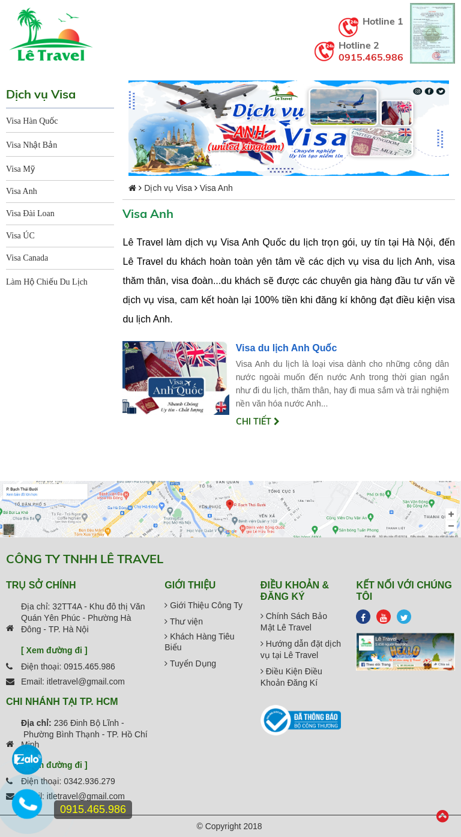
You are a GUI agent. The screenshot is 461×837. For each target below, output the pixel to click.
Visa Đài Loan (30, 213)
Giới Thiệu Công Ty (203, 605)
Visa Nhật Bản (31, 145)
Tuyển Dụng (190, 663)
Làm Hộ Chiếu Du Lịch (47, 281)
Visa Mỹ (20, 169)
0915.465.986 (371, 57)
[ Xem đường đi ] (54, 650)
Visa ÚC (20, 235)
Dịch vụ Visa (168, 188)
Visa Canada (27, 257)
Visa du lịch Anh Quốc (286, 348)
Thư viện (183, 621)
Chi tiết (258, 421)
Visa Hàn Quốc (32, 120)
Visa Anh (21, 191)
